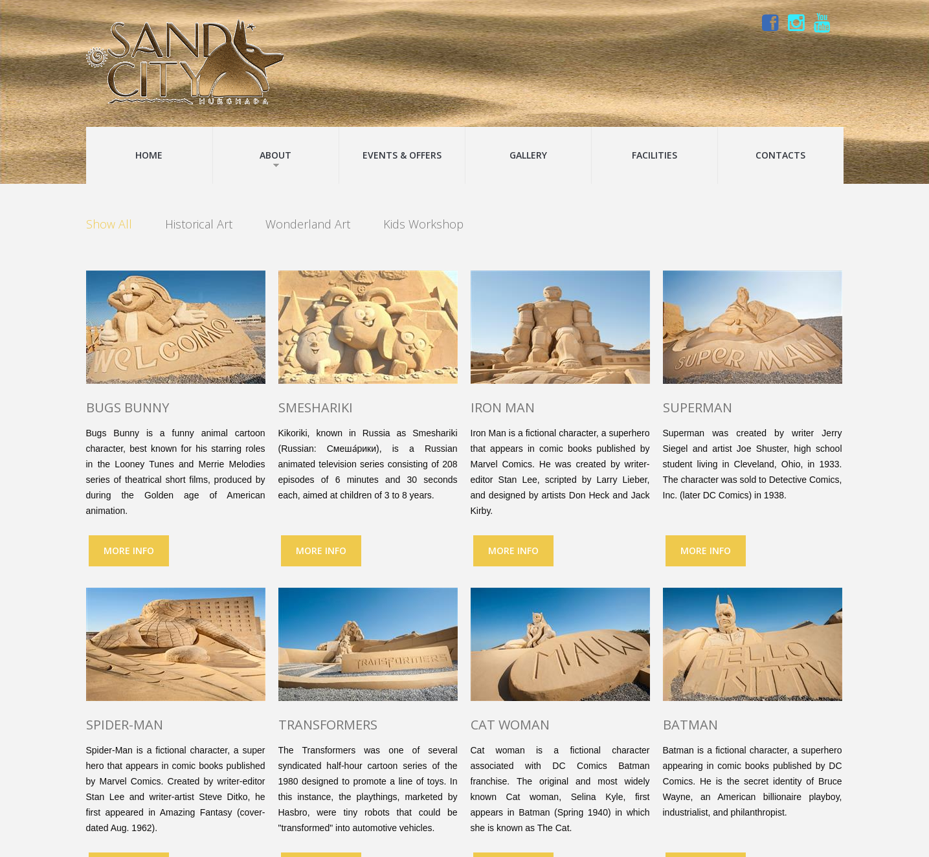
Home (148, 155)
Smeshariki (315, 407)
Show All (109, 224)
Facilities (654, 155)
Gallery (528, 155)
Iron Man (503, 407)
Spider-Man (124, 724)
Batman (690, 724)
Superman (697, 407)
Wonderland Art (307, 224)
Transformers (327, 724)
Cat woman (510, 724)
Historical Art (198, 224)
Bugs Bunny (127, 407)
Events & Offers (402, 155)
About (275, 158)
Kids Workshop (423, 224)
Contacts (780, 155)
